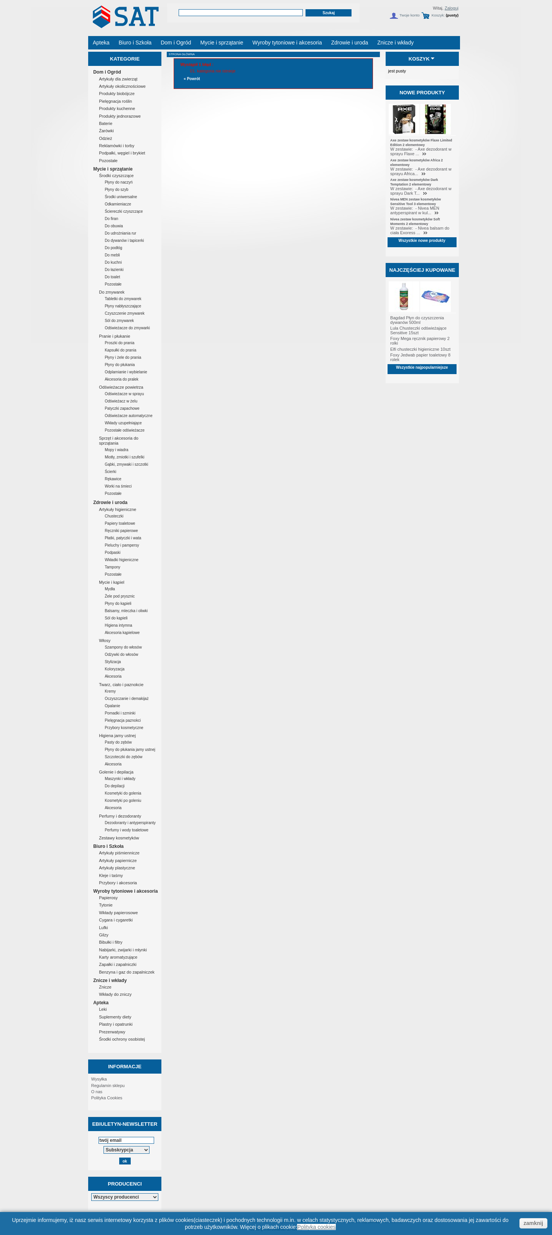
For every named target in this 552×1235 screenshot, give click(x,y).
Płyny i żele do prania (123, 357)
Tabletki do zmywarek (123, 299)
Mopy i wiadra (116, 450)
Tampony (112, 567)
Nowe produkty (422, 92)
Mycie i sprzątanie (113, 169)
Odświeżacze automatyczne (129, 416)
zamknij (533, 1223)
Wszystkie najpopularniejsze (422, 367)
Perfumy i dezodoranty (120, 816)
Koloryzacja (115, 669)
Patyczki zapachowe (122, 408)
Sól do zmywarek (119, 321)
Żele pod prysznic (120, 596)
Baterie (105, 123)
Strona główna (182, 54)
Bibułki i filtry (110, 942)
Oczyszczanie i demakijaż (126, 698)
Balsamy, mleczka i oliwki (126, 611)
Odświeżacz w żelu (121, 401)
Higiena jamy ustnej (117, 735)
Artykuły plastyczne (117, 867)
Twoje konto (409, 15)
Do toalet (112, 277)
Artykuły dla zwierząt (118, 79)
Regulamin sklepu (108, 1085)
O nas (96, 1091)
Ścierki (110, 472)
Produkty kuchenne (117, 108)
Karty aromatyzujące (118, 957)
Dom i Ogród (107, 72)
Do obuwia (114, 226)
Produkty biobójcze (117, 93)
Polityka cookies (316, 1227)
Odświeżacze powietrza (121, 387)
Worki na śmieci (118, 486)
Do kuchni (113, 262)
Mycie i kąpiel (111, 582)
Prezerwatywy (112, 1032)
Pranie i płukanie (114, 336)
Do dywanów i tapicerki (124, 240)
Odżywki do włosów (121, 654)
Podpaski (112, 552)
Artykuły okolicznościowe (122, 86)
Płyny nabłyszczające (123, 306)
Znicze (105, 987)
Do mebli (112, 255)
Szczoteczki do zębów (123, 757)
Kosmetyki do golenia (123, 793)
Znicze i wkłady (110, 980)
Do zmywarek (112, 292)
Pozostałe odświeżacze (125, 430)
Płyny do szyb (116, 189)
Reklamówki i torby (116, 145)
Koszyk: (438, 15)
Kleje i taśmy (111, 875)
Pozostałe (108, 160)
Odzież (105, 138)
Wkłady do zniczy (115, 994)
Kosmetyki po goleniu (123, 800)
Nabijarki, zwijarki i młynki (123, 950)
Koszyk (419, 59)
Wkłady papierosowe (118, 912)
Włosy (104, 640)
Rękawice (113, 479)
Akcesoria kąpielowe (122, 633)
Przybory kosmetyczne (124, 728)
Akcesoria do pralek (121, 379)
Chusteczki (114, 516)
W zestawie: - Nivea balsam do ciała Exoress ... (419, 230)
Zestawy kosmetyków (119, 838)
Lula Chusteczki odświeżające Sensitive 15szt (418, 330)
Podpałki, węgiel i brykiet (122, 153)
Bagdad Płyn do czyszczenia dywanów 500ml (417, 320)
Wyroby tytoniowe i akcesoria (125, 891)
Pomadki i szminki (120, 713)
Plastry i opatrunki (115, 1024)
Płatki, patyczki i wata (123, 538)
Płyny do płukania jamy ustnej (130, 749)
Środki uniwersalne (121, 197)
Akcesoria (113, 676)
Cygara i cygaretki (116, 920)
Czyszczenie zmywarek (125, 313)
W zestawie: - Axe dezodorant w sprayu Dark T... (421, 190)
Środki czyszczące (116, 175)
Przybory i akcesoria (118, 882)
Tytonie (105, 905)
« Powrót (192, 79)
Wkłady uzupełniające (123, 423)
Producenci (125, 1184)
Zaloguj (451, 8)
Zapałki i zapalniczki (117, 964)
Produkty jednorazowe (120, 116)
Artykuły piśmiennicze (119, 853)
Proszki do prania (119, 343)
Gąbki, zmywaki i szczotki (126, 464)
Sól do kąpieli (116, 618)
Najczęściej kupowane (422, 270)
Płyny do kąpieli (118, 603)
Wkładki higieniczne (121, 560)
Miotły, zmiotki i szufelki (124, 457)
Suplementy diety (115, 1017)
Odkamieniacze (118, 204)
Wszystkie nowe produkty (422, 240)
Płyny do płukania (120, 365)
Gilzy (103, 935)
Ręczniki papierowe (121, 531)
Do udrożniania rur (120, 233)
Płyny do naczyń (119, 182)
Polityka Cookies (106, 1097)
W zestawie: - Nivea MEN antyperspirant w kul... (414, 210)
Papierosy (108, 897)
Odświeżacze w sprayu (124, 394)
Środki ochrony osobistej (122, 1039)
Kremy (110, 691)
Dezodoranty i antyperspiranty (130, 823)
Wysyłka (99, 1079)
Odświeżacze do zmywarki (127, 328)
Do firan (111, 219)
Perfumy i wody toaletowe (126, 830)
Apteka (100, 1002)
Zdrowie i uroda (110, 502)
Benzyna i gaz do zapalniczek (126, 972)
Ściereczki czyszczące (124, 211)
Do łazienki (114, 270)
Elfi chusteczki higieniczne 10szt (420, 349)
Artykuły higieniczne (117, 509)
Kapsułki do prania (120, 350)
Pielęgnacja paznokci (123, 720)
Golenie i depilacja (116, 772)
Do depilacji (115, 786)
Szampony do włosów (123, 647)
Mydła (110, 589)
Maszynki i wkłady (120, 779)
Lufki (103, 927)
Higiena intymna (118, 625)
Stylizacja (113, 662)
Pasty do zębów (118, 742)
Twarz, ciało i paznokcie (121, 684)
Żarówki (106, 130)
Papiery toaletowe (120, 523)
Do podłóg (113, 248)
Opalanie (112, 706)
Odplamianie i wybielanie (126, 372)
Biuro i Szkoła (108, 846)
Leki (103, 1009)
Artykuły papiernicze (117, 860)
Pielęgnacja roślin (115, 101)
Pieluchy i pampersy (122, 545)
